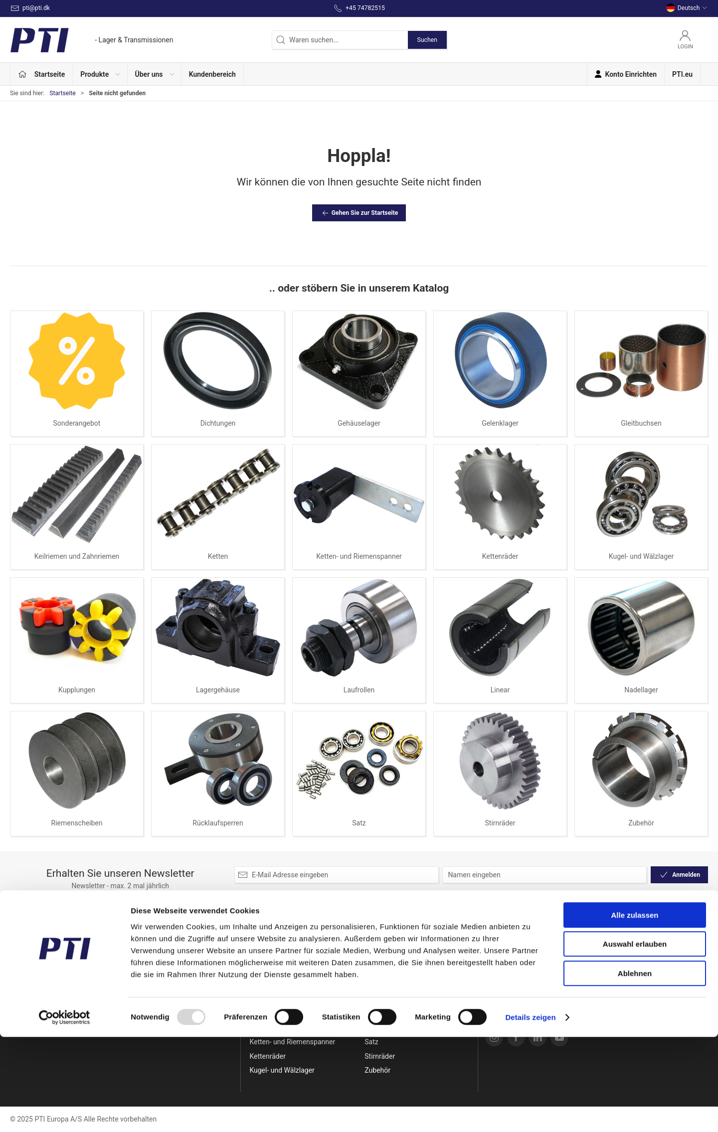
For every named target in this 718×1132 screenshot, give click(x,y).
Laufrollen (359, 690)
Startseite (62, 93)
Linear (500, 690)
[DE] (91, 40)
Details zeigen (530, 1112)
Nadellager (641, 690)
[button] (100, 74)
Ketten (218, 556)
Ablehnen (635, 1068)
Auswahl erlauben (635, 1039)
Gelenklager (500, 423)
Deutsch (687, 7)
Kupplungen (76, 690)
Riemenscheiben (77, 823)
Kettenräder (500, 556)
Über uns (501, 943)
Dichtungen (218, 423)
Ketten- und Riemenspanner (359, 556)
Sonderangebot (77, 423)
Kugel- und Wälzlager (641, 556)
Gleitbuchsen (641, 423)
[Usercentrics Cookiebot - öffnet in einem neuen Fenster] (64, 1112)
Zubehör (641, 823)
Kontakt (499, 957)
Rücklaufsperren (217, 823)
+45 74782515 (32, 980)
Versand (500, 971)
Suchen (427, 39)
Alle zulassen (634, 1010)
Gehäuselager (359, 423)
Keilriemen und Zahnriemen (77, 556)
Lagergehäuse (218, 690)
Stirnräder (500, 823)
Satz (358, 823)
